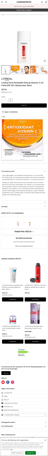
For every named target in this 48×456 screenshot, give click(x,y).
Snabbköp (16, 300)
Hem (2, 14)
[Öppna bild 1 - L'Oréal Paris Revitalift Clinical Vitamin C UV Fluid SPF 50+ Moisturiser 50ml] (5, 69)
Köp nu (24, 105)
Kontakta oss (7, 407)
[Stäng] (45, 440)
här (12, 449)
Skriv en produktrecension (24, 246)
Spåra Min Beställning (9, 410)
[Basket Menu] (46, 2)
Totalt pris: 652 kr (24, 231)
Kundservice (6, 393)
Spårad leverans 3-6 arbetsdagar (24, 6)
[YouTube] (3, 383)
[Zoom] (45, 61)
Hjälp (4, 396)
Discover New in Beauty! (24, 10)
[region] (24, 446)
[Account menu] (42, 2)
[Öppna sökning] (6, 2)
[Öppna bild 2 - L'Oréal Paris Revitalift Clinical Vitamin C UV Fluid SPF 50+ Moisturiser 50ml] (15, 69)
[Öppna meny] (2, 2)
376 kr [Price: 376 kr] (4, 334)
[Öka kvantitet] (10, 100)
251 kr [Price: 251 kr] (27, 335)
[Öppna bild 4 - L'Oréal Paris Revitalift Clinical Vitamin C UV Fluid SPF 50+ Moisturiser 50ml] (34, 69)
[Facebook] (7, 383)
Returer (5, 400)
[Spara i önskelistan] (9, 112)
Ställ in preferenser (17, 452)
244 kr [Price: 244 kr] (4, 293)
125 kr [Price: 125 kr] (27, 293)
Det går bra (31, 452)
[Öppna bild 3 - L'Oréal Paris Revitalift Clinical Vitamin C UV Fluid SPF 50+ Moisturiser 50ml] (24, 69)
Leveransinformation (9, 403)
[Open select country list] (25, 415)
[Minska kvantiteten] (3, 100)
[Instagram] (12, 383)
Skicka (6, 373)
